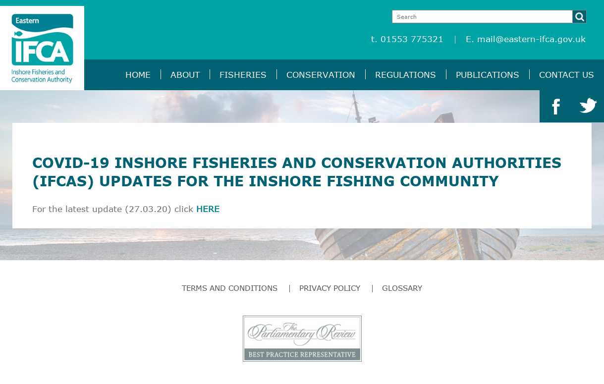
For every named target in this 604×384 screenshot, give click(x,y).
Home (138, 74)
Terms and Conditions (229, 287)
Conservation (320, 74)
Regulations (405, 74)
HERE (208, 209)
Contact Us (566, 74)
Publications (487, 74)
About (185, 74)
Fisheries (243, 74)
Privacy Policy (329, 287)
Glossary (402, 287)
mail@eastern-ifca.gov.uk (531, 39)
